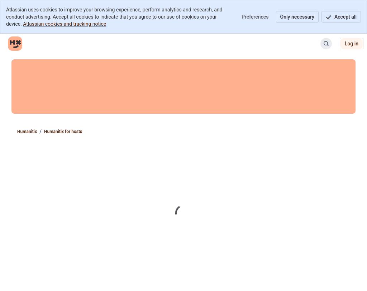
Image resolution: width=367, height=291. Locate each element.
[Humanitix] (15, 43)
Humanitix (27, 131)
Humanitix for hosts (63, 131)
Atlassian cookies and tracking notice (64, 24)
